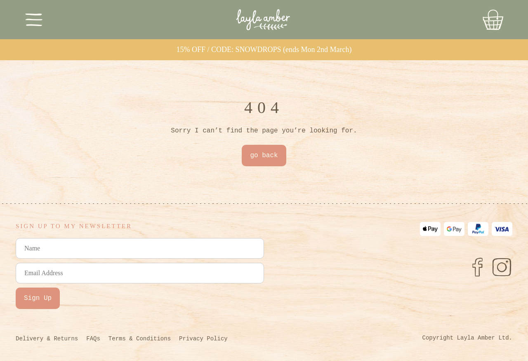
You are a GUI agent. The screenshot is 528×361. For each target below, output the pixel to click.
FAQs (93, 338)
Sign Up (38, 298)
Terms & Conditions (139, 338)
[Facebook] (477, 267)
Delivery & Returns (47, 338)
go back (264, 155)
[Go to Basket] (493, 19)
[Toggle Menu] (34, 19)
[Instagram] (502, 267)
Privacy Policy (203, 338)
